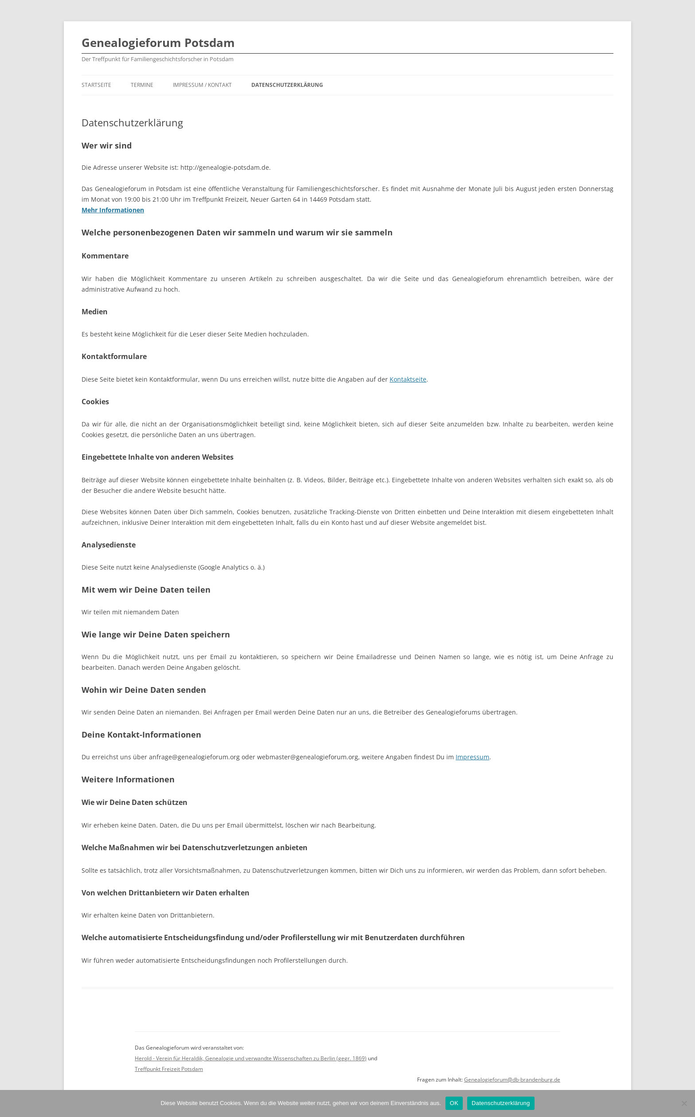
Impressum (472, 757)
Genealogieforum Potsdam (158, 43)
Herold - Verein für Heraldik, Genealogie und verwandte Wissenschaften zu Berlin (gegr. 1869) (251, 1058)
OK (454, 1103)
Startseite (96, 85)
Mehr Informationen (113, 210)
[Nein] (683, 1103)
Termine (142, 85)
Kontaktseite (408, 379)
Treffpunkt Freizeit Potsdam (169, 1069)
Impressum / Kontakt (202, 85)
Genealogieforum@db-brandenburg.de (512, 1079)
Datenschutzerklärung (287, 85)
